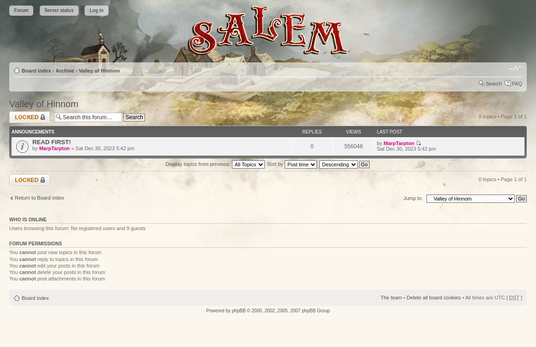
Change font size (515, 69)
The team (391, 297)
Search (494, 83)
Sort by (292, 164)
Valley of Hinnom (99, 70)
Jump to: (413, 198)
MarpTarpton (54, 148)
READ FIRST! (51, 142)
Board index (36, 70)
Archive (64, 70)
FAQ (517, 83)
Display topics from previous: (215, 164)
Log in (97, 10)
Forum (21, 10)
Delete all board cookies (434, 297)
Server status (58, 10)
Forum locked (29, 117)
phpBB (239, 310)
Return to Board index (39, 198)
